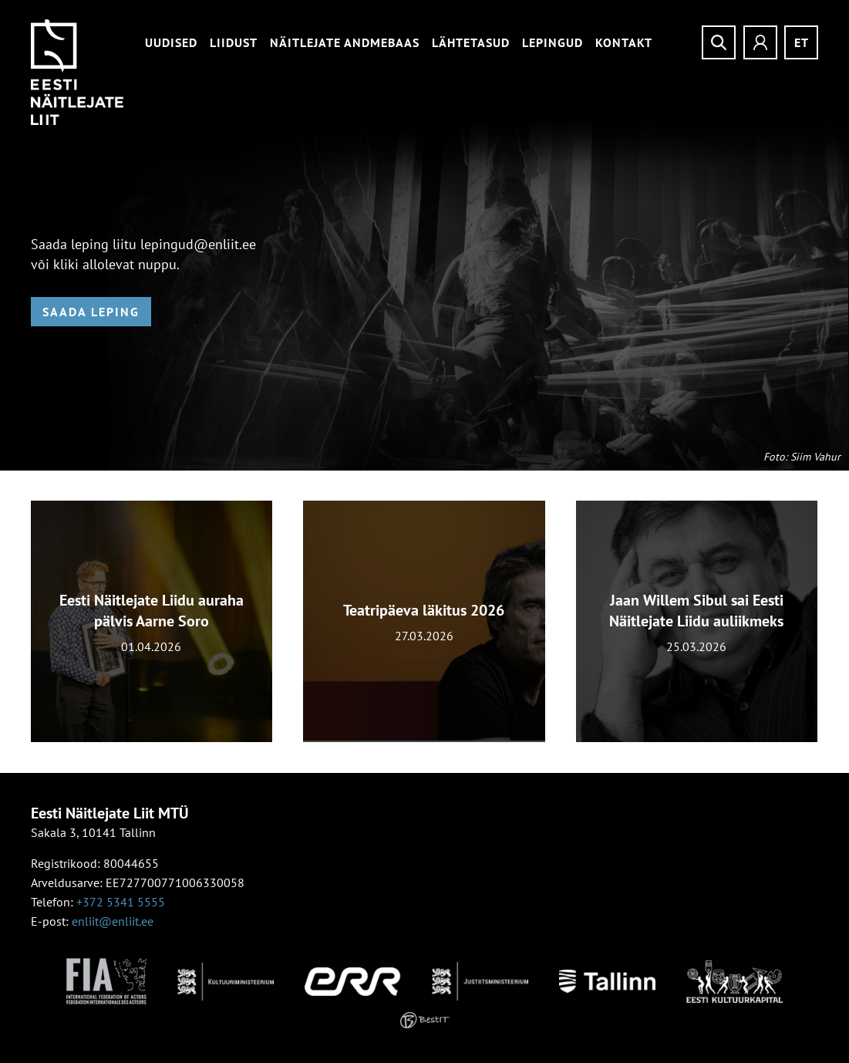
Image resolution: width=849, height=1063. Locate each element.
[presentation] (14, 631)
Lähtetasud (471, 42)
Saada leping (91, 311)
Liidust (234, 42)
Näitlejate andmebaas (344, 42)
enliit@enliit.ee (112, 921)
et (801, 42)
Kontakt (623, 42)
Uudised (171, 42)
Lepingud (552, 42)
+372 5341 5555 (120, 901)
